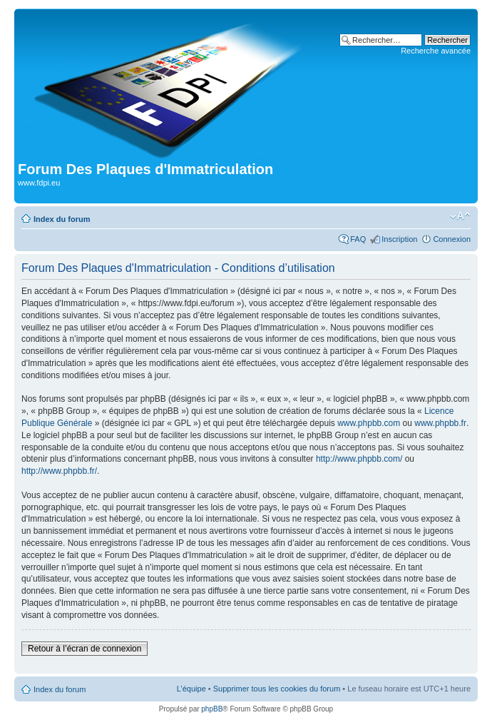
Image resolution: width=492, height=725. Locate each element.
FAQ (358, 239)
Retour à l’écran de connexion (84, 649)
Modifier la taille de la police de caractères (460, 216)
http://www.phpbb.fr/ (59, 471)
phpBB (211, 709)
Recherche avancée (436, 50)
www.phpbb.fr (440, 423)
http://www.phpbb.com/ (359, 459)
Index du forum (62, 219)
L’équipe (191, 688)
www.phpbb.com (368, 423)
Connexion (452, 239)
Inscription (399, 239)
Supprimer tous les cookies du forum (277, 688)
